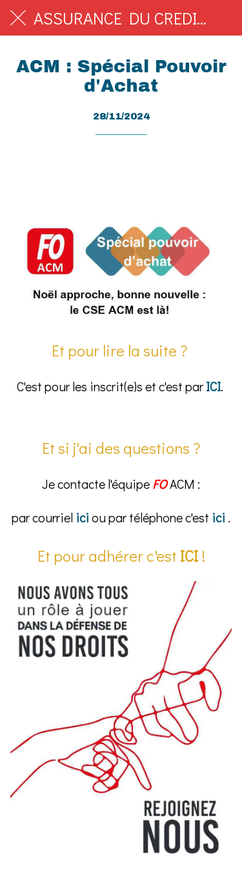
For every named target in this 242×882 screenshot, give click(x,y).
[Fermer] (18, 18)
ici (82, 517)
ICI (213, 386)
